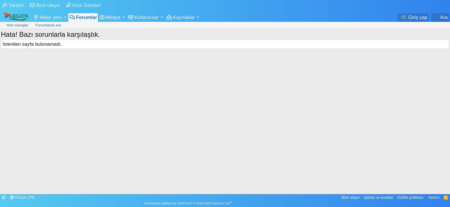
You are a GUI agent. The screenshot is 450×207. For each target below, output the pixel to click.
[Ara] (440, 17)
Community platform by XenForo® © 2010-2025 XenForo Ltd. (188, 203)
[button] (65, 17)
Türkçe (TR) (22, 197)
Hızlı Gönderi (83, 5)
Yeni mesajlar (17, 25)
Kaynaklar (184, 17)
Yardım (13, 5)
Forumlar (86, 17)
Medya (113, 17)
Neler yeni (51, 17)
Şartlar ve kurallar (378, 197)
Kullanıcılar (147, 17)
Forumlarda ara (48, 25)
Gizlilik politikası (410, 197)
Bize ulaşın (45, 5)
